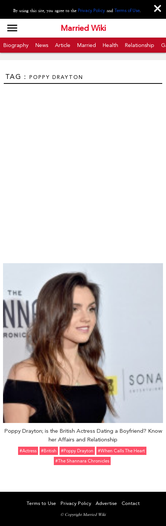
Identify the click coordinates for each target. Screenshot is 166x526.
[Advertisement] (83, 170)
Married (86, 45)
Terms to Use (41, 503)
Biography (16, 45)
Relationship (139, 45)
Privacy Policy (91, 10)
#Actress (28, 450)
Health (110, 45)
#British (48, 450)
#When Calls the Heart (121, 450)
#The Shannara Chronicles (82, 461)
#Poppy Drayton (77, 450)
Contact (131, 503)
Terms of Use (127, 10)
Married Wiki (83, 28)
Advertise (106, 503)
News (41, 45)
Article (62, 45)
